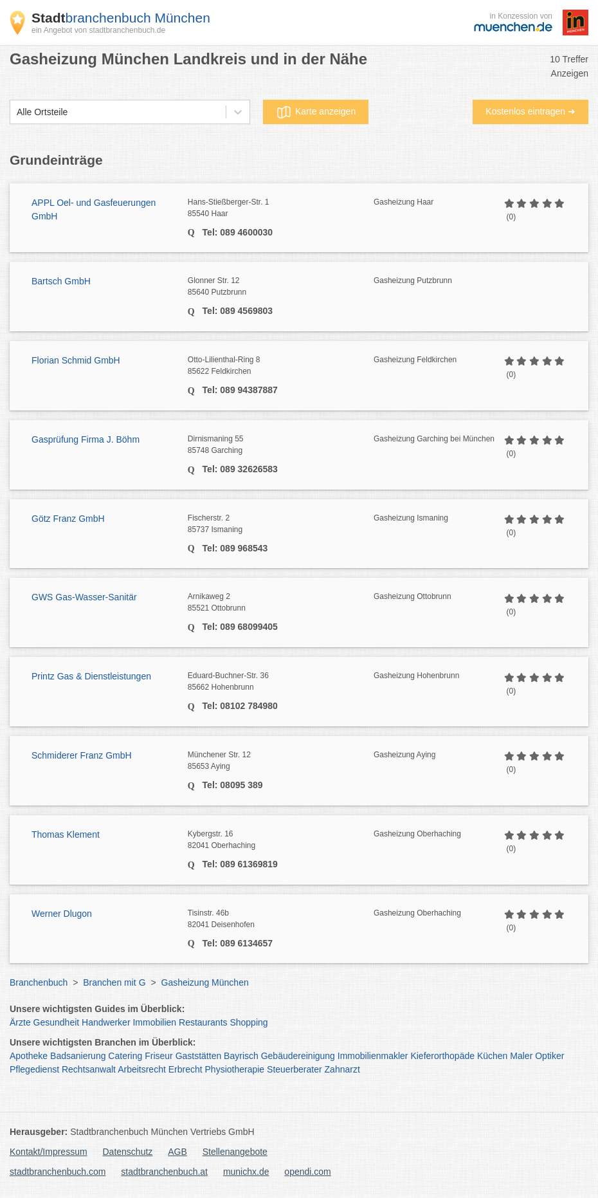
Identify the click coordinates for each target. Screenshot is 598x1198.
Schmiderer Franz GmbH (82, 755)
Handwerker (106, 1022)
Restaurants (203, 1022)
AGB (177, 1152)
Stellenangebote (235, 1152)
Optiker (549, 1056)
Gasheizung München (205, 982)
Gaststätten (199, 1056)
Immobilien (154, 1022)
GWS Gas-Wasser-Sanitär (84, 597)
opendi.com (307, 1171)
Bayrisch (241, 1056)
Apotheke (29, 1056)
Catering (125, 1056)
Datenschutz (128, 1152)
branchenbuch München (121, 17)
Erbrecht (185, 1069)
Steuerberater (294, 1069)
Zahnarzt (342, 1069)
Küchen (492, 1056)
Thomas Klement (66, 834)
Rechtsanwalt (89, 1069)
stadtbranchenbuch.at (164, 1171)
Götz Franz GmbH (68, 518)
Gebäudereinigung (298, 1056)
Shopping (248, 1022)
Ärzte (20, 1022)
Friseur (159, 1056)
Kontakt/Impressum (48, 1152)
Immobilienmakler (373, 1056)
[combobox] (16, 112)
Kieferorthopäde (442, 1056)
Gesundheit (56, 1022)
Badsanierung (77, 1056)
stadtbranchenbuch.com (57, 1171)
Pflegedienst (34, 1069)
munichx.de (246, 1171)
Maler (521, 1056)
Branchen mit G (114, 982)
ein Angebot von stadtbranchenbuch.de (98, 30)
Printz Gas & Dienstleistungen (91, 676)
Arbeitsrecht (142, 1069)
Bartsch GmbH (61, 281)
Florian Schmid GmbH (76, 360)
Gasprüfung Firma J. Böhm (86, 439)
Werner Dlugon (62, 913)
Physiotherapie (235, 1069)
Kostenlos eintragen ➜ (530, 111)
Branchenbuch (39, 982)
